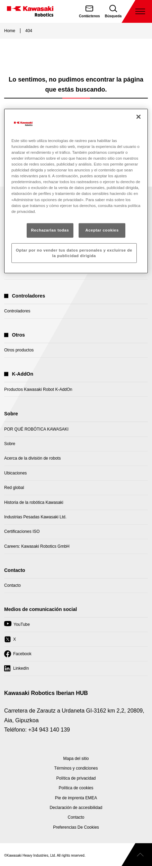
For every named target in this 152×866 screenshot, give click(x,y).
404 (28, 30)
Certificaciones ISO (22, 531)
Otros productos (19, 350)
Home (9, 30)
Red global (14, 487)
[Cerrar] (138, 116)
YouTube (17, 626)
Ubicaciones (15, 473)
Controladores (17, 311)
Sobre (9, 443)
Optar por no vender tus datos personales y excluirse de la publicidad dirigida (74, 252)
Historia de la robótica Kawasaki (33, 502)
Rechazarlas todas (50, 230)
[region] (76, 191)
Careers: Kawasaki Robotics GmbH (37, 546)
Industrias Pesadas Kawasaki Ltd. (35, 517)
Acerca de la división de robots (32, 458)
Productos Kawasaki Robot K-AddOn (38, 389)
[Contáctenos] (89, 11)
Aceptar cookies (101, 230)
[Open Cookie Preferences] (76, 827)
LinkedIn (16, 670)
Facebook (18, 655)
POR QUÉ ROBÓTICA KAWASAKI (36, 429)
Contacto (12, 585)
